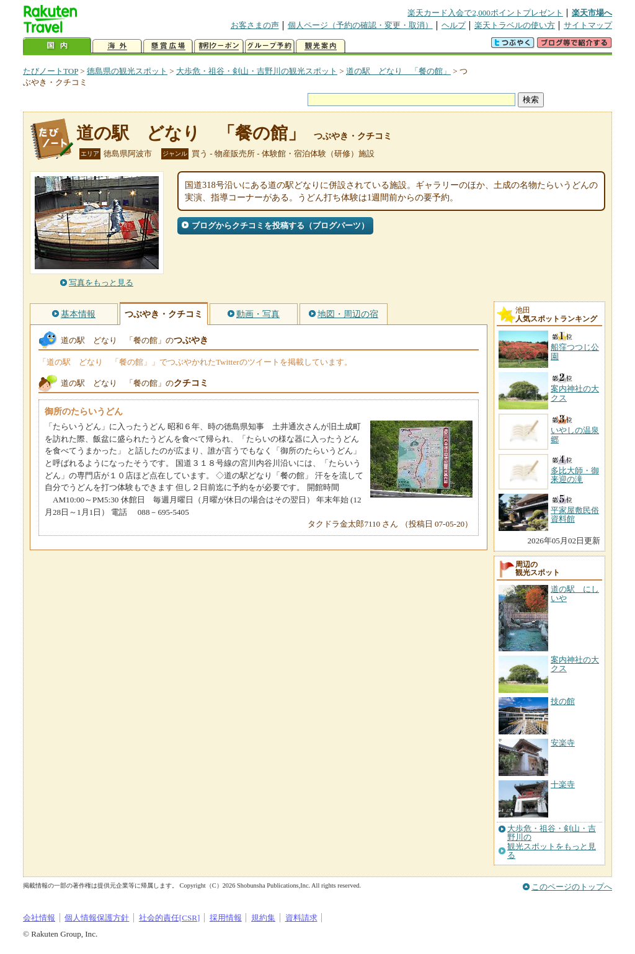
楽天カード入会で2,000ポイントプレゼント (485, 12)
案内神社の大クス (575, 664)
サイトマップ (588, 25)
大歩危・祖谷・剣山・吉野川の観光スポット (256, 71)
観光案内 (320, 46)
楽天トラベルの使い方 (514, 25)
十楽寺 (563, 784)
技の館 (563, 701)
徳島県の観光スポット (127, 71)
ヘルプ (454, 25)
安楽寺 (563, 742)
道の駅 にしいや (575, 593)
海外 (117, 46)
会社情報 (39, 917)
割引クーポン (219, 46)
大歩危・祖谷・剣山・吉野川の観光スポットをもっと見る (551, 842)
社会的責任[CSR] (169, 917)
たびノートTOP (50, 71)
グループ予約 (270, 46)
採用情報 (226, 917)
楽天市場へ (592, 12)
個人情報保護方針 (96, 917)
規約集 (263, 917)
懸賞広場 (168, 46)
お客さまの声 (255, 25)
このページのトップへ (571, 886)
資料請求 (301, 917)
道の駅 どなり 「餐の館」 (398, 71)
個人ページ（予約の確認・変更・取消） (360, 25)
